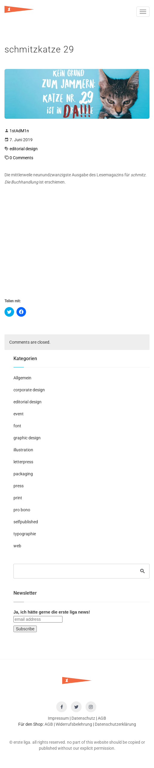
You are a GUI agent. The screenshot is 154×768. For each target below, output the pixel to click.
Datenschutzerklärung (115, 724)
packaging (23, 473)
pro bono (21, 509)
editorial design (24, 148)
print (17, 497)
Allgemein (22, 377)
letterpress (23, 461)
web (17, 545)
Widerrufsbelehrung (74, 724)
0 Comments (21, 157)
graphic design (27, 437)
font (17, 425)
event (18, 413)
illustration (23, 449)
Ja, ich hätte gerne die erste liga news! (51, 612)
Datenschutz (83, 718)
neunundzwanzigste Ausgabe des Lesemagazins (78, 174)
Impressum (58, 718)
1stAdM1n (19, 130)
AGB (102, 718)
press (18, 485)
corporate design (29, 389)
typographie (24, 533)
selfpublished (25, 521)
